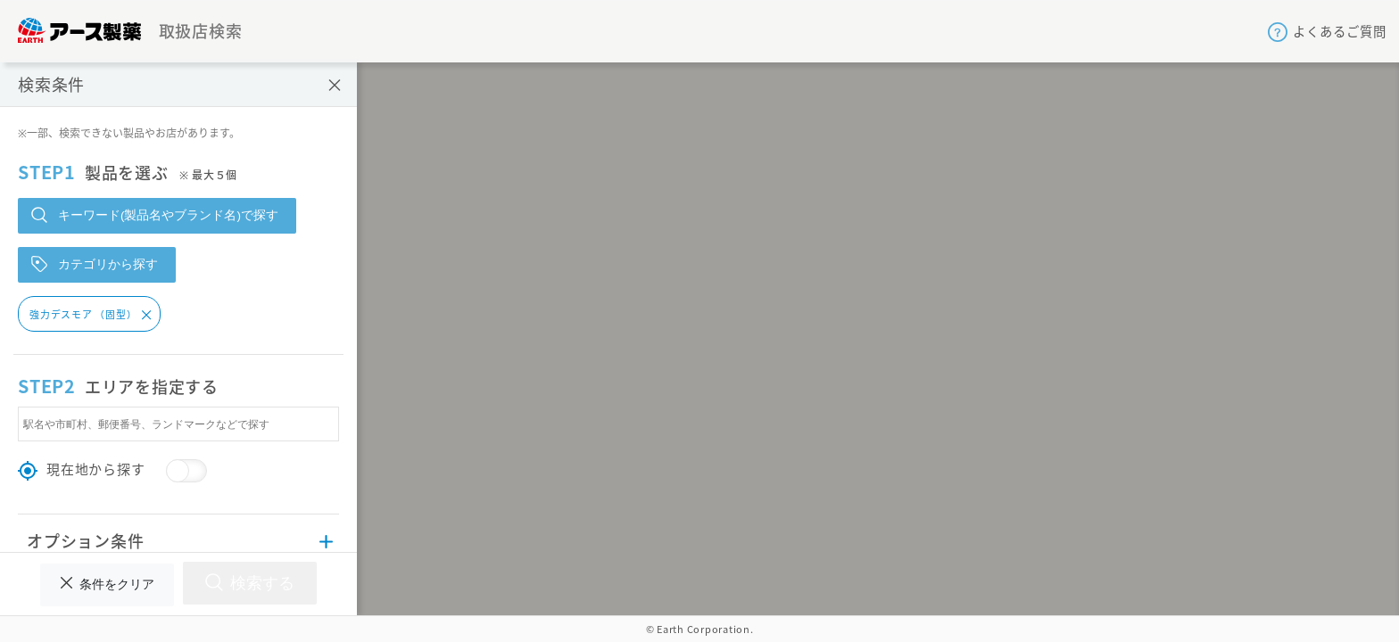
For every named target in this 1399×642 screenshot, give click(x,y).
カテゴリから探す (94, 264)
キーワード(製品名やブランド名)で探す (154, 215)
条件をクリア (107, 584)
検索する (249, 582)
